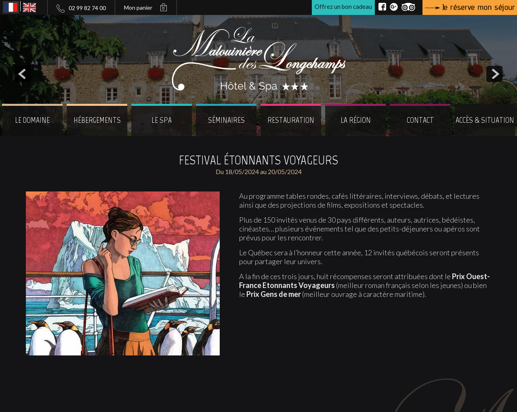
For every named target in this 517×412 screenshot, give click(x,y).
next (494, 73)
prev (22, 73)
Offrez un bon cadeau (343, 6)
